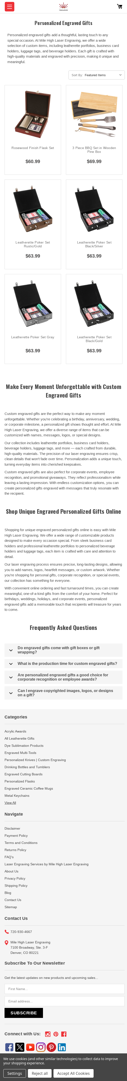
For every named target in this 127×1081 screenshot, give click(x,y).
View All (10, 803)
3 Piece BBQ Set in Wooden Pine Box (94, 150)
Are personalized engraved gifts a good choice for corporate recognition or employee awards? (58, 677)
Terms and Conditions (21, 843)
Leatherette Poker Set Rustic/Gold (33, 244)
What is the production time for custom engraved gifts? (63, 664)
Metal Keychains (17, 795)
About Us (11, 871)
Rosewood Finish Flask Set (32, 148)
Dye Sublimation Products (24, 745)
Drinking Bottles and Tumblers (27, 767)
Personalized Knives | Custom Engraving (35, 760)
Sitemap (11, 907)
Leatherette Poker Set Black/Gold (94, 339)
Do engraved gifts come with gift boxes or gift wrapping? (54, 650)
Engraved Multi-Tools (20, 753)
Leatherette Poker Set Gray (32, 337)
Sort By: (77, 75)
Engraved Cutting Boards (23, 774)
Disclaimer (12, 828)
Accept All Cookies (73, 1073)
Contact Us (13, 900)
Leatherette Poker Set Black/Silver (94, 244)
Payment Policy (16, 835)
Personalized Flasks (20, 781)
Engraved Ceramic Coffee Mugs (29, 788)
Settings (14, 1073)
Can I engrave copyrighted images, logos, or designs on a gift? (61, 693)
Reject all (40, 1073)
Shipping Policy (16, 885)
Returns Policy (15, 850)
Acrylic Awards (15, 731)
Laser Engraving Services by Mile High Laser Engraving (47, 864)
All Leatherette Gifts (19, 738)
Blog (8, 893)
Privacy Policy (15, 878)
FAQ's (9, 857)
